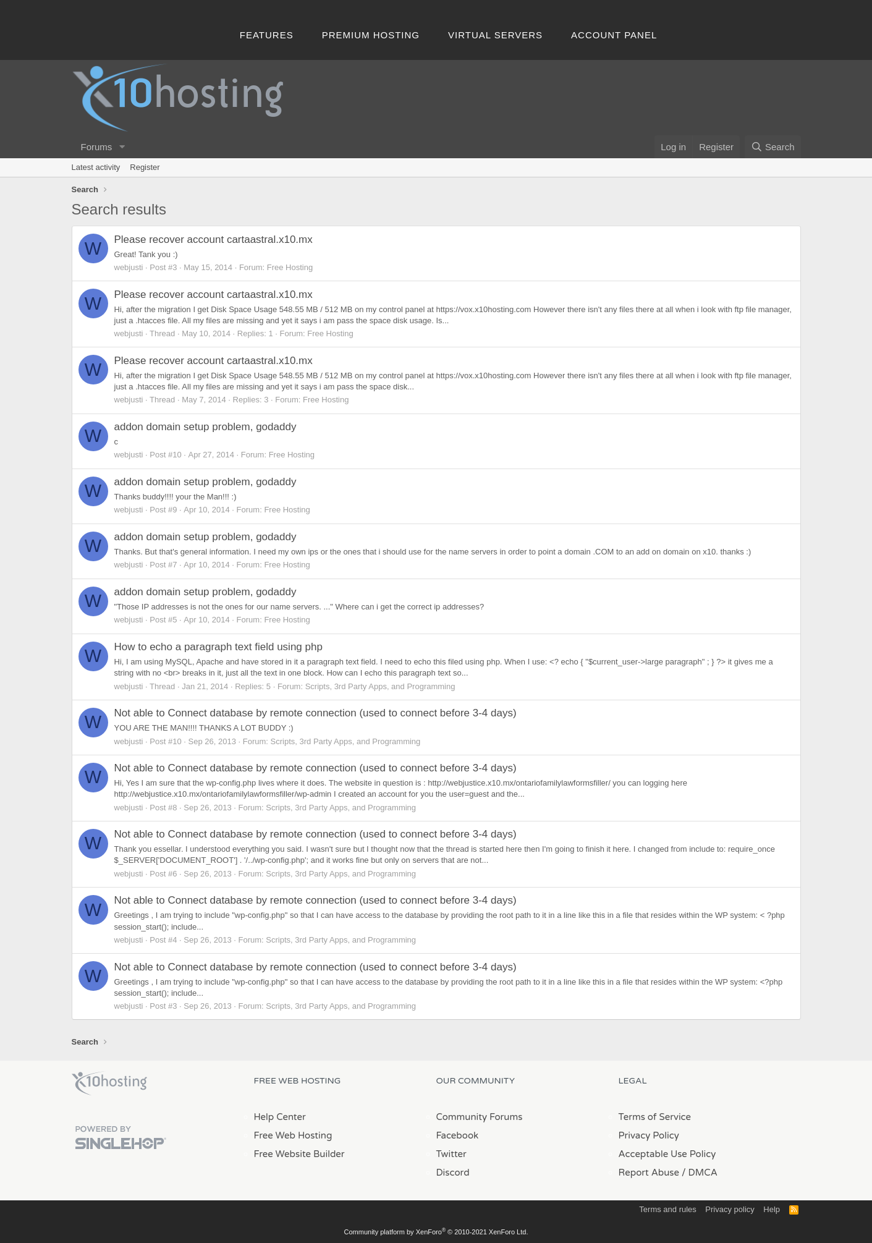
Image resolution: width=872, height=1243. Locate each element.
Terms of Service (655, 1116)
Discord (453, 1172)
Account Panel (614, 35)
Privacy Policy (649, 1135)
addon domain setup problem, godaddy (205, 427)
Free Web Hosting (293, 1135)
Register (144, 167)
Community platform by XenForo (436, 1232)
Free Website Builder (299, 1154)
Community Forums (479, 1116)
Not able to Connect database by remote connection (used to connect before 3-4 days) (315, 713)
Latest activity (96, 167)
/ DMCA (699, 1172)
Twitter (451, 1154)
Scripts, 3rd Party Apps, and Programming (380, 686)
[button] (121, 146)
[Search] (773, 146)
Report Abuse (649, 1172)
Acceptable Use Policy (667, 1154)
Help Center (280, 1116)
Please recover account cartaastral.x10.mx (213, 239)
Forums (96, 147)
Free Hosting (290, 267)
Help (771, 1209)
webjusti (128, 267)
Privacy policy (729, 1209)
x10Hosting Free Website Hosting (109, 1083)
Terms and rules (667, 1209)
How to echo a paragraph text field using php (218, 647)
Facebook (457, 1135)
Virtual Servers (495, 35)
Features (267, 35)
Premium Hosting (371, 35)
